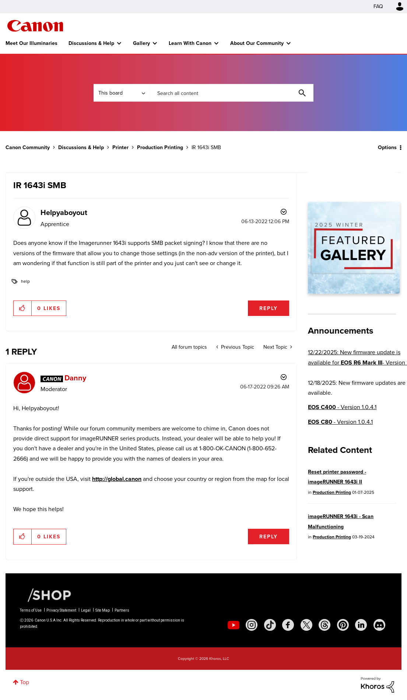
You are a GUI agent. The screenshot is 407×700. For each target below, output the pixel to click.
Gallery (141, 43)
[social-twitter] (306, 625)
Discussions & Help (91, 43)
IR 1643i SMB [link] (206, 147)
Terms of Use (31, 610)
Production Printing (160, 147)
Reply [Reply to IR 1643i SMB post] (268, 308)
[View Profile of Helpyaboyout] (64, 212)
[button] (23, 308)
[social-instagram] (251, 625)
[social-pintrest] (343, 625)
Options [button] (387, 147)
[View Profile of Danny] (75, 377)
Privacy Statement (61, 610)
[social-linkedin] (361, 625)
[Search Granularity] (122, 93)
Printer (120, 147)
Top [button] (24, 682)
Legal (86, 610)
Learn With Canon (190, 43)
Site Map (102, 610)
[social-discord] (379, 625)
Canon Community (35, 26)
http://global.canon (116, 479)
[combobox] (231, 93)
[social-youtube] (233, 625)
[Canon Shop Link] (45, 594)
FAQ (378, 6)
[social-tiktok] (270, 625)
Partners (122, 610)
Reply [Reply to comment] (268, 536)
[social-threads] (324, 625)
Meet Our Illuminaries (31, 43)
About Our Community (257, 43)
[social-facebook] (288, 625)
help (25, 281)
